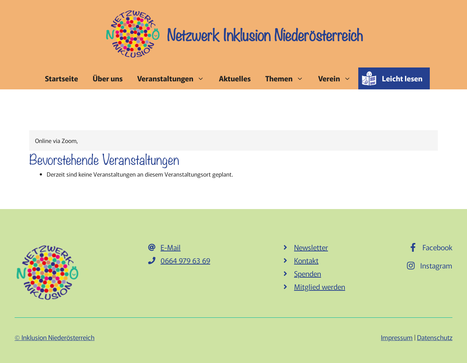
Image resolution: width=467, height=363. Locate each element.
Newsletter (311, 247)
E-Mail (171, 247)
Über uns (108, 78)
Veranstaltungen (174, 78)
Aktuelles (235, 78)
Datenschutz (434, 337)
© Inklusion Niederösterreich (54, 337)
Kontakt (306, 260)
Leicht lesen (402, 78)
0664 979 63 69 (185, 260)
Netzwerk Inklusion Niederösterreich (265, 34)
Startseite (61, 78)
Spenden (307, 273)
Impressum (397, 337)
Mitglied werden (319, 286)
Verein (338, 78)
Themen (288, 78)
